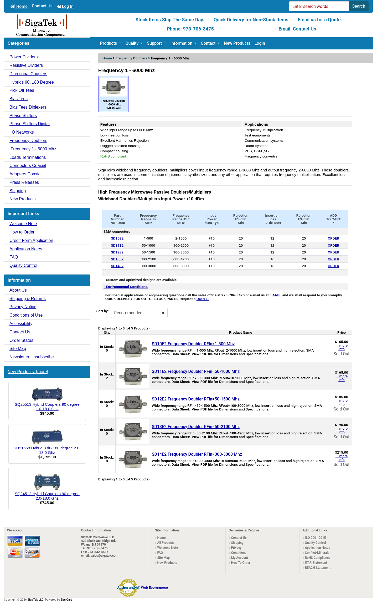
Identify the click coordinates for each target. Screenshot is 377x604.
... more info (341, 347)
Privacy (236, 548)
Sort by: (102, 311)
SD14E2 (117, 266)
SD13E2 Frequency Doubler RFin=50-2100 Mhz (196, 426)
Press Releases (24, 182)
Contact (208, 43)
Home (19, 6)
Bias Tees (18, 99)
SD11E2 (117, 245)
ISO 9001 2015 (315, 538)
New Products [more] (28, 371)
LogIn (260, 43)
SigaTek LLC (36, 599)
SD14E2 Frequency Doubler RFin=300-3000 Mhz (197, 454)
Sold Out (342, 353)
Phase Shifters (23, 115)
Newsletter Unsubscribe (31, 357)
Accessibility (20, 323)
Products (109, 43)
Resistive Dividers (26, 65)
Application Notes (25, 249)
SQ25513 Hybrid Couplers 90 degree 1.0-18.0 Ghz (47, 399)
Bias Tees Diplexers (27, 107)
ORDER (333, 238)
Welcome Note (23, 223)
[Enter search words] (319, 6)
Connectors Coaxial (27, 165)
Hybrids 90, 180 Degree (31, 82)
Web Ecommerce (154, 587)
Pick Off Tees (21, 90)
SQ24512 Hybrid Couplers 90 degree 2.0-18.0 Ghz (47, 486)
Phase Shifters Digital (29, 123)
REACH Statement (318, 568)
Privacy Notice (22, 306)
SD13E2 (117, 259)
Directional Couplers (28, 74)
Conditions (238, 553)
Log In (65, 6)
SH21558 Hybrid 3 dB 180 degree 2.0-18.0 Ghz (47, 442)
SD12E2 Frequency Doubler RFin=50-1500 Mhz (196, 399)
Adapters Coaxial (25, 174)
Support (155, 43)
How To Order (240, 563)
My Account (239, 558)
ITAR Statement (316, 563)
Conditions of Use (26, 315)
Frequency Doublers (131, 58)
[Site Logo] (65, 25)
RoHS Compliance (317, 558)
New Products (237, 43)
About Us (18, 290)
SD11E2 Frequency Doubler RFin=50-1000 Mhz (196, 371)
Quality (132, 43)
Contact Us (42, 5)
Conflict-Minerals (317, 553)
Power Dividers (23, 57)
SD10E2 (117, 238)
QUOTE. (203, 299)
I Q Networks (21, 132)
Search (358, 6)
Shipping (17, 191)
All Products (166, 543)
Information (181, 43)
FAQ (13, 257)
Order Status (21, 340)
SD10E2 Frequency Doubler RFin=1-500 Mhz (193, 343)
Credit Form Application (31, 240)
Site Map (17, 348)
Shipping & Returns (27, 298)
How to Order (21, 232)
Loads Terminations (27, 157)
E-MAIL (276, 295)
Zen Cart (66, 599)
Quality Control (23, 265)
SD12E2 (117, 252)
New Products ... (24, 199)
